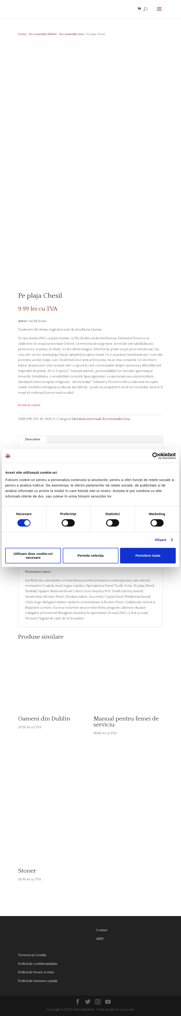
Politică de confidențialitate (38, 964)
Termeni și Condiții (32, 955)
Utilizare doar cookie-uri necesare (33, 555)
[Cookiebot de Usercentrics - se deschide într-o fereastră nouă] (156, 455)
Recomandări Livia (71, 34)
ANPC (100, 939)
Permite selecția (90, 555)
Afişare (161, 540)
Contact (101, 930)
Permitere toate (147, 555)
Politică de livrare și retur (36, 972)
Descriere (32, 439)
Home (22, 34)
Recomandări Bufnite (43, 34)
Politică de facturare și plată (37, 981)
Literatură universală (86, 419)
